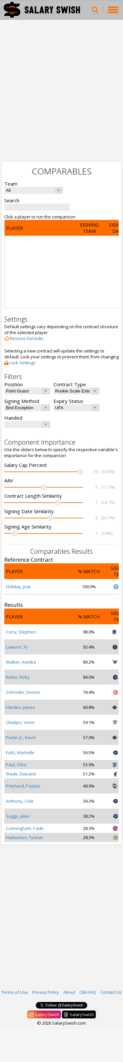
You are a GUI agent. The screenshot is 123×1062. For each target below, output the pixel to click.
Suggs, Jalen (18, 816)
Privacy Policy (45, 992)
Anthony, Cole (19, 801)
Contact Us (111, 992)
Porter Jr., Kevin (21, 737)
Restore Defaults (24, 338)
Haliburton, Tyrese (24, 837)
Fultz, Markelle (20, 752)
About (69, 992)
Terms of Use (14, 992)
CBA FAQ (87, 992)
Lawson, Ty (17, 647)
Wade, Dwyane (21, 774)
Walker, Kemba (21, 662)
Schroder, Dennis (23, 692)
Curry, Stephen (21, 632)
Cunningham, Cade (25, 828)
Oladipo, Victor (20, 722)
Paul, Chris (16, 765)
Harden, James (20, 707)
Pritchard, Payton (23, 786)
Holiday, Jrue (18, 587)
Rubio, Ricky (18, 677)
